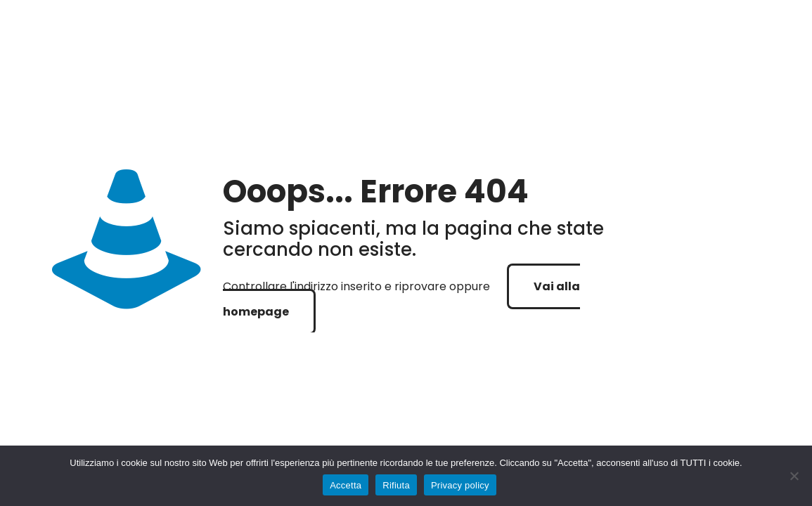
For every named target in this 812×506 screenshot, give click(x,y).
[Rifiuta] (794, 476)
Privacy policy (460, 485)
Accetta (345, 485)
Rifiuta (396, 485)
